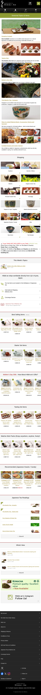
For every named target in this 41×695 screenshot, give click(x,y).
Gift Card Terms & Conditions (8, 645)
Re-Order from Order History (8, 617)
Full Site (24, 668)
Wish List (3, 622)
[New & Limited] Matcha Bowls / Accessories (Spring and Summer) (18, 123)
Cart (36, 10)
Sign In (5, 10)
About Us (15, 10)
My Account (4, 613)
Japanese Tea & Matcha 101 (8, 649)
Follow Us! (24, 673)
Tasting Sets (5, 58)
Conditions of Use (5, 636)
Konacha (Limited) (7, 36)
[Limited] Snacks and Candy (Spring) (12, 145)
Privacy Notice (4, 640)
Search (25, 10)
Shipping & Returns (6, 631)
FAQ (2, 658)
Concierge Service (5, 654)
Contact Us (3, 663)
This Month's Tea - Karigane (10, 100)
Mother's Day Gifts (7, 80)
